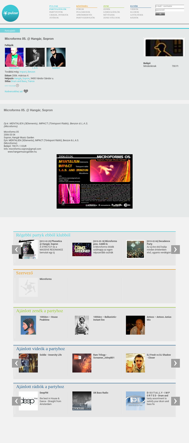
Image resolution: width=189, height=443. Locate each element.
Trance (31, 81)
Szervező (24, 272)
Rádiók (134, 17)
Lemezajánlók (111, 12)
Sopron (26, 78)
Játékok (54, 17)
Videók (134, 9)
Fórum (80, 9)
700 (175, 66)
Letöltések (136, 15)
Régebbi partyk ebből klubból (43, 234)
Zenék (106, 9)
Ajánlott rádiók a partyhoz (40, 386)
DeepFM (44, 392)
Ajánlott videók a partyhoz (40, 348)
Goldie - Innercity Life (51, 355)
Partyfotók (56, 12)
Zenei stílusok (111, 17)
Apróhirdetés (84, 15)
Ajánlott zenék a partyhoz (39, 310)
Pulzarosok (83, 12)
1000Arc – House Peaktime (49, 318)
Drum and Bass (19, 81)
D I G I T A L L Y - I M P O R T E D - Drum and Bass (158, 395)
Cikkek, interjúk (58, 15)
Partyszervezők (85, 17)
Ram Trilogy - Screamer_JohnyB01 (104, 356)
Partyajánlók (57, 9)
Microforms (46, 279)
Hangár (17, 78)
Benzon (31, 71)
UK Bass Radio (100, 392)
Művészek (109, 15)
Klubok (134, 12)
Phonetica (51, 242)
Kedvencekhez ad (13, 91)
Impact (23, 71)
